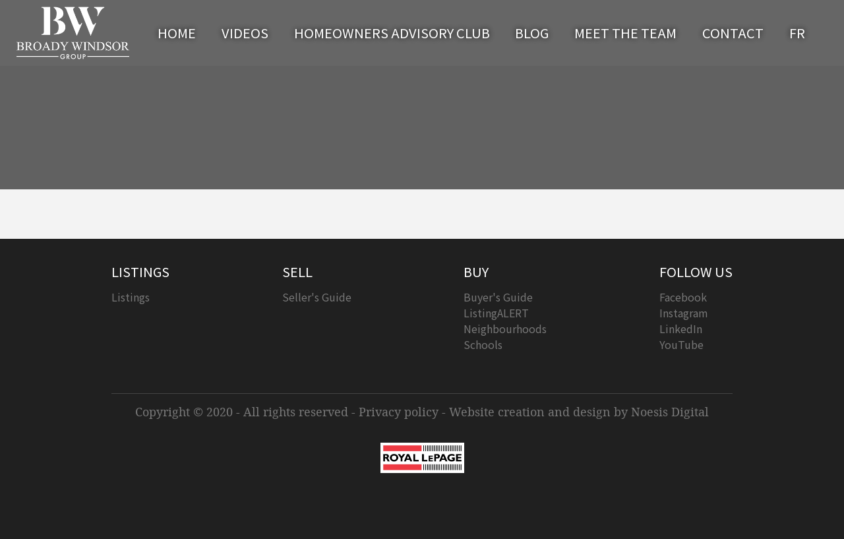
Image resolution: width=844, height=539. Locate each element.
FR (797, 32)
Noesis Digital (670, 412)
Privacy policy (398, 412)
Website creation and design (530, 412)
